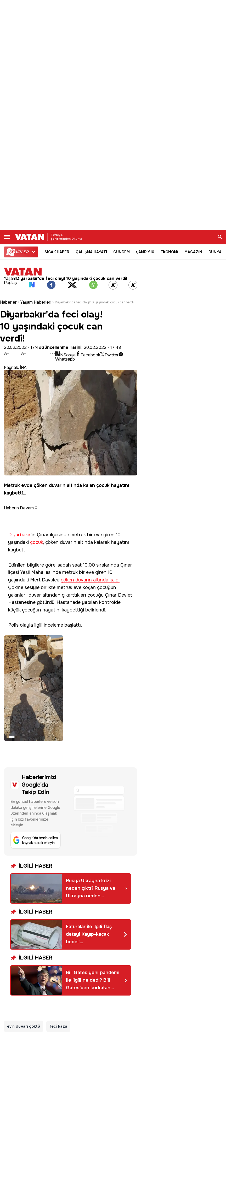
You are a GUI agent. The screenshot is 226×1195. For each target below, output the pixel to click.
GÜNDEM (121, 252)
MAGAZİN (193, 252)
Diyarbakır (19, 534)
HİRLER (19, 252)
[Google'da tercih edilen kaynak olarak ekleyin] (70, 811)
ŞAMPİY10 (145, 252)
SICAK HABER (56, 252)
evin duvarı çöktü (23, 1026)
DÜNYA (215, 252)
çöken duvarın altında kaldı (90, 580)
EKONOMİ (169, 252)
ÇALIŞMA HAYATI (91, 252)
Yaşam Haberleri (35, 302)
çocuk (36, 542)
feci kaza (58, 1026)
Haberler (8, 302)
